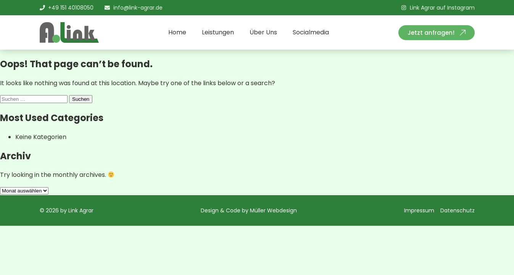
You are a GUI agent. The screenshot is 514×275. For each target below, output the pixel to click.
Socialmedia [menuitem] (311, 32)
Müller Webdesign (273, 210)
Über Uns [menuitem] (263, 32)
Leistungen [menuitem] (218, 32)
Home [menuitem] (177, 32)
